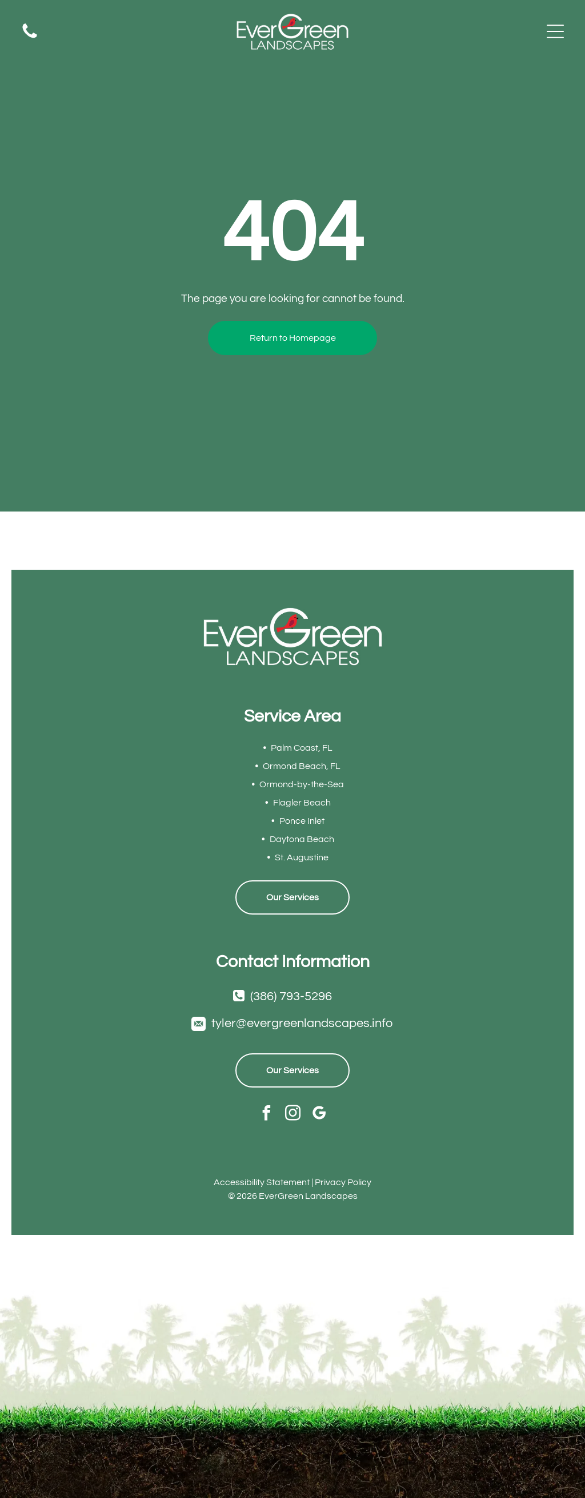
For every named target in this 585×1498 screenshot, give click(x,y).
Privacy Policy (343, 1182)
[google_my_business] (319, 1114)
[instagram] (292, 1114)
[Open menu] (555, 31)
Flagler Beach (302, 802)
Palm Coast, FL (301, 747)
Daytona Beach (302, 839)
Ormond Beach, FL (301, 766)
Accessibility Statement (262, 1182)
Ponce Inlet (301, 820)
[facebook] (266, 1114)
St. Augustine (301, 857)
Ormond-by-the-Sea (301, 784)
